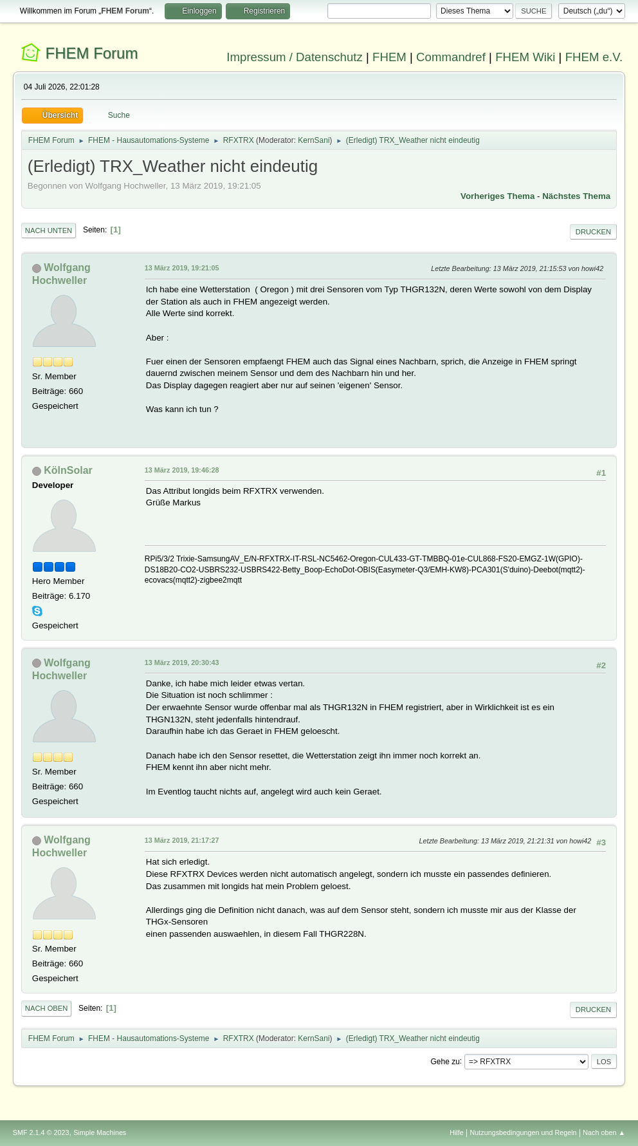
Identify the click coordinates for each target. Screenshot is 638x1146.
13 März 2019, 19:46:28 (182, 470)
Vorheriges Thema (497, 196)
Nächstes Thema (576, 196)
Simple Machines (99, 1132)
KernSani (313, 140)
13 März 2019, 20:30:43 (182, 662)
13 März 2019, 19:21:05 (182, 268)
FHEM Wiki (525, 57)
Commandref (451, 57)
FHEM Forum (92, 53)
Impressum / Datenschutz (294, 57)
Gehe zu (445, 1061)
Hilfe (457, 1132)
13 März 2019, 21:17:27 (182, 840)
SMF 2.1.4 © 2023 (41, 1132)
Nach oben (46, 1008)
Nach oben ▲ (604, 1132)
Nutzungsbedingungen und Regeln (523, 1132)
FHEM (389, 57)
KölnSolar (68, 470)
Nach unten (48, 230)
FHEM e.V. (594, 57)
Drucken (593, 232)
